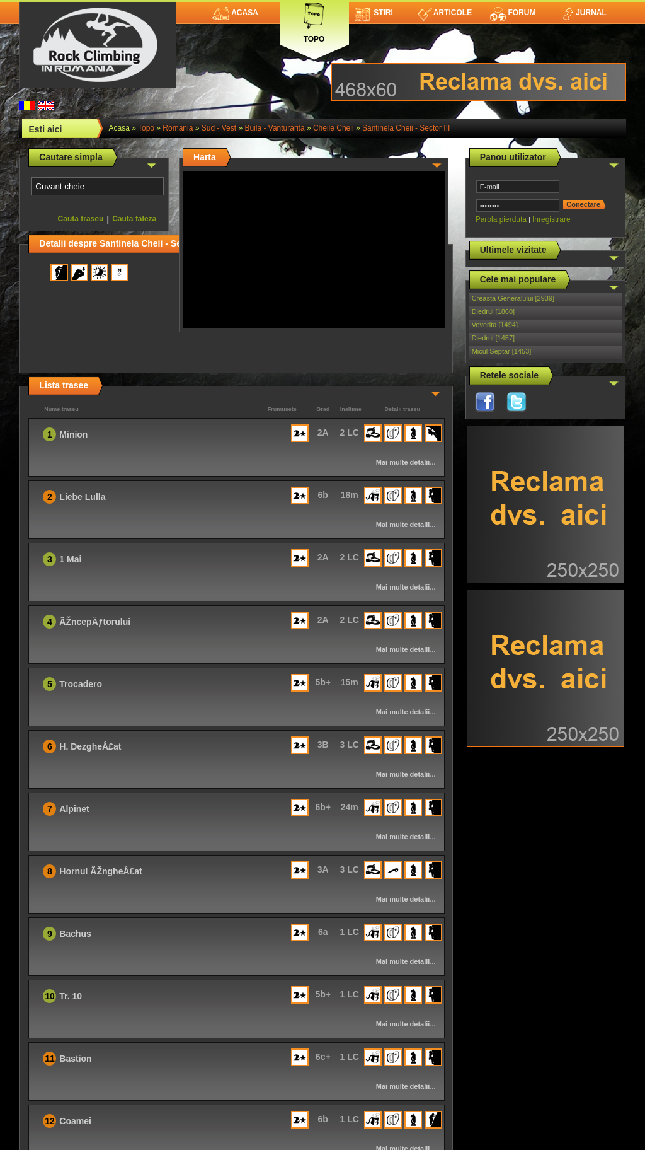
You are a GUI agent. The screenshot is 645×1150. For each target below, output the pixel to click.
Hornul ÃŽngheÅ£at (100, 871)
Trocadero (80, 684)
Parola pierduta (501, 219)
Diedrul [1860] (493, 311)
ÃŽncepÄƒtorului (94, 622)
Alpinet (74, 809)
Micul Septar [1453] (502, 351)
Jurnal (584, 12)
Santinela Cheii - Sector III (406, 128)
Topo (314, 20)
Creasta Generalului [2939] (513, 298)
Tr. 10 (70, 996)
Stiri (374, 12)
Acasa (235, 12)
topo (146, 128)
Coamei (75, 1121)
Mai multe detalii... (406, 462)
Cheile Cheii (333, 128)
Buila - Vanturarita (274, 128)
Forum (512, 12)
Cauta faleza (134, 218)
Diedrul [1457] (493, 338)
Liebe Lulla (82, 497)
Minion (73, 434)
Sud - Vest (219, 128)
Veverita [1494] (495, 324)
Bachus (75, 934)
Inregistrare (551, 219)
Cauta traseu (81, 218)
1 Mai (70, 559)
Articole (445, 12)
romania (178, 128)
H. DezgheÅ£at (90, 746)
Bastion (75, 1059)
